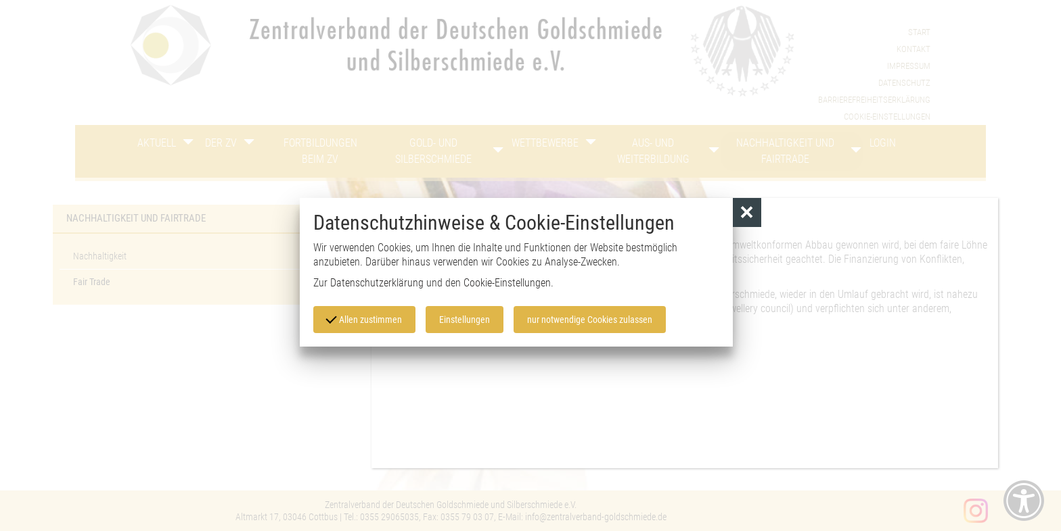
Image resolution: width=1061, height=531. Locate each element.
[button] (747, 212)
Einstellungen (464, 319)
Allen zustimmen (364, 319)
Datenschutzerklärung (377, 282)
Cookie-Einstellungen (507, 282)
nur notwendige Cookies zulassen (589, 319)
